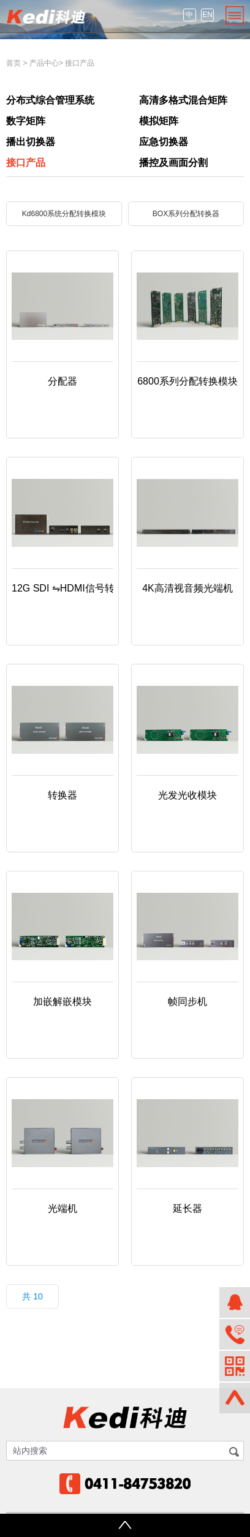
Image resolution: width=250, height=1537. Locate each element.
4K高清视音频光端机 (187, 588)
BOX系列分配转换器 (186, 213)
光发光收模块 (187, 795)
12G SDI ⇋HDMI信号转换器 (73, 588)
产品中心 (44, 63)
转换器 (62, 795)
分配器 (62, 381)
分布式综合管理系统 (50, 100)
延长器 (187, 1208)
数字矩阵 (25, 121)
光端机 (62, 1208)
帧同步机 (187, 1001)
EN (207, 14)
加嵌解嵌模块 (62, 1001)
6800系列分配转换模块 (187, 381)
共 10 (32, 1296)
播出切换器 (30, 142)
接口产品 (79, 63)
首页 (13, 63)
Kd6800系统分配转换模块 (64, 213)
